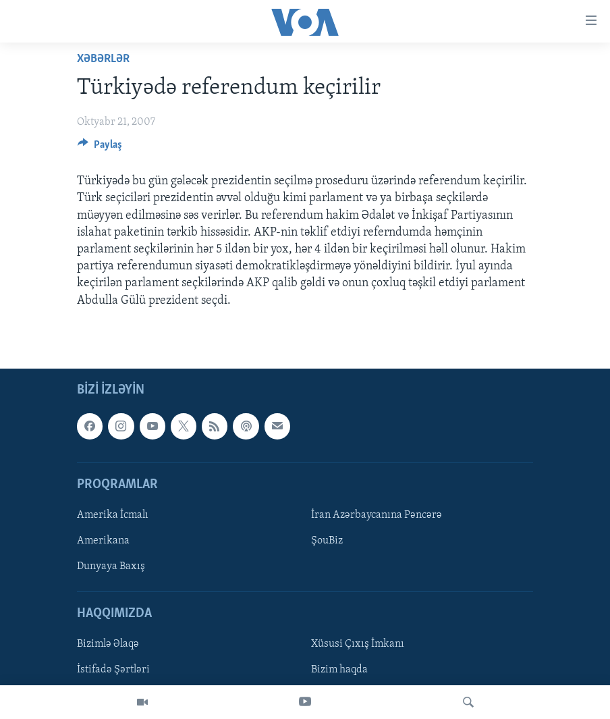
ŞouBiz (327, 540)
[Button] (100, 148)
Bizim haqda (339, 669)
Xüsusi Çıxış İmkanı (357, 644)
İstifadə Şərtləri (113, 669)
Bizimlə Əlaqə (108, 644)
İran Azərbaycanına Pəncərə (376, 515)
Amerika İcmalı (112, 515)
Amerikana (103, 540)
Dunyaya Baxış (111, 566)
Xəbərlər (103, 59)
